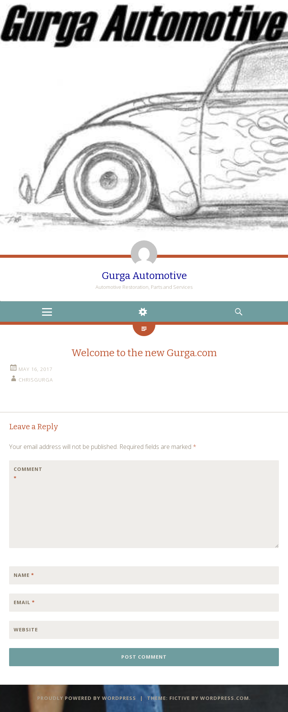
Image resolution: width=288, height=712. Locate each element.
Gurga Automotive (144, 276)
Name (24, 575)
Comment (28, 473)
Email (24, 602)
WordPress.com (224, 698)
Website (26, 629)
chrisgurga (36, 379)
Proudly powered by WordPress (86, 698)
